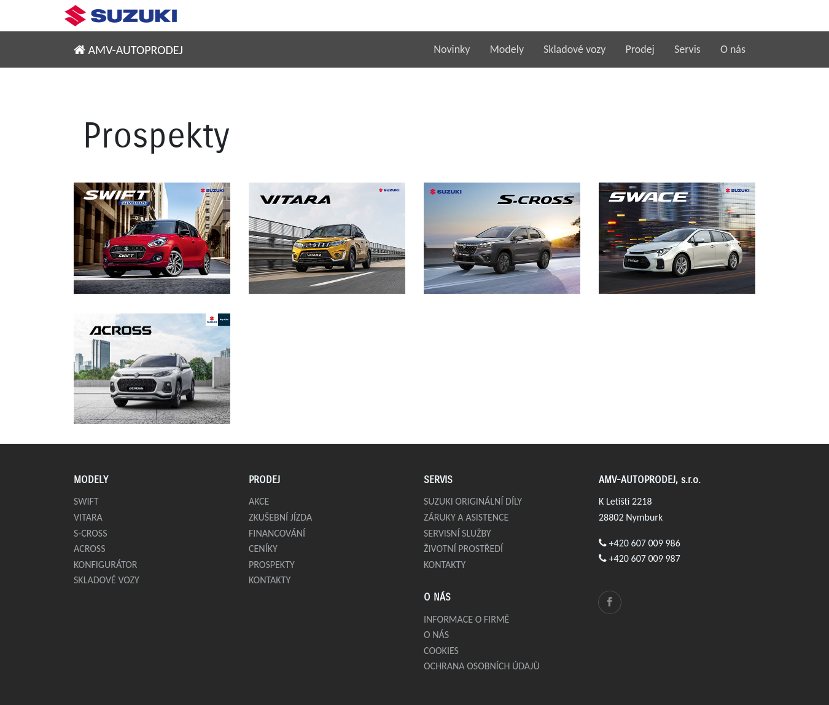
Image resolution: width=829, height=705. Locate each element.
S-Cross (90, 533)
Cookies (441, 650)
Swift (86, 501)
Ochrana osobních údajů (482, 666)
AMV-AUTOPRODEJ (128, 49)
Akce (259, 501)
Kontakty (269, 580)
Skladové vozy (574, 49)
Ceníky (263, 548)
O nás (732, 49)
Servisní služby (457, 533)
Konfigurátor (106, 564)
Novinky (452, 49)
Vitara (88, 517)
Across (90, 548)
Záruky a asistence (466, 517)
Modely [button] (506, 49)
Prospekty (272, 564)
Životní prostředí (463, 548)
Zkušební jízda (280, 517)
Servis (687, 49)
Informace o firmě (466, 619)
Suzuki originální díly (473, 501)
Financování (277, 533)
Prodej (640, 49)
